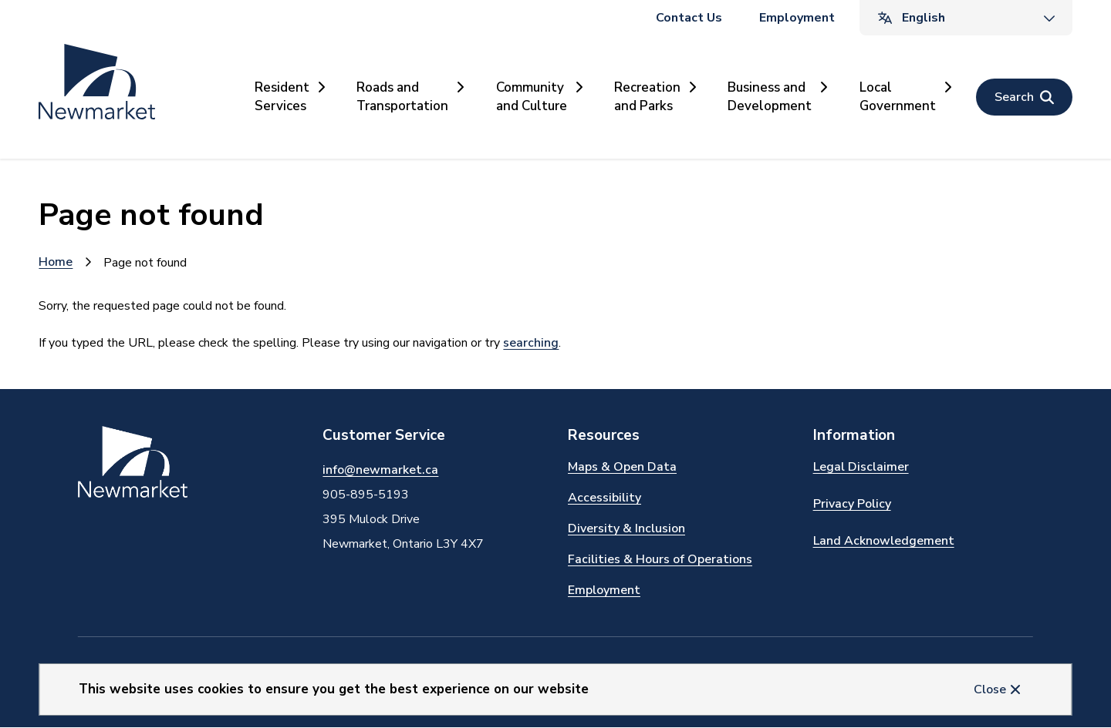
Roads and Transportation (402, 97)
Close (990, 689)
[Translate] (965, 17)
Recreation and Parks (647, 97)
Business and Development (770, 97)
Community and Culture (531, 97)
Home (56, 261)
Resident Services (282, 97)
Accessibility (604, 497)
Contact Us (689, 17)
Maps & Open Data (622, 466)
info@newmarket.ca (380, 469)
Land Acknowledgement (883, 540)
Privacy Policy (852, 503)
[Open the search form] (1024, 97)
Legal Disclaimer (861, 466)
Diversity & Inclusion (626, 528)
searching (531, 342)
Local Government (897, 97)
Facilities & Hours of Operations (660, 559)
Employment (797, 17)
